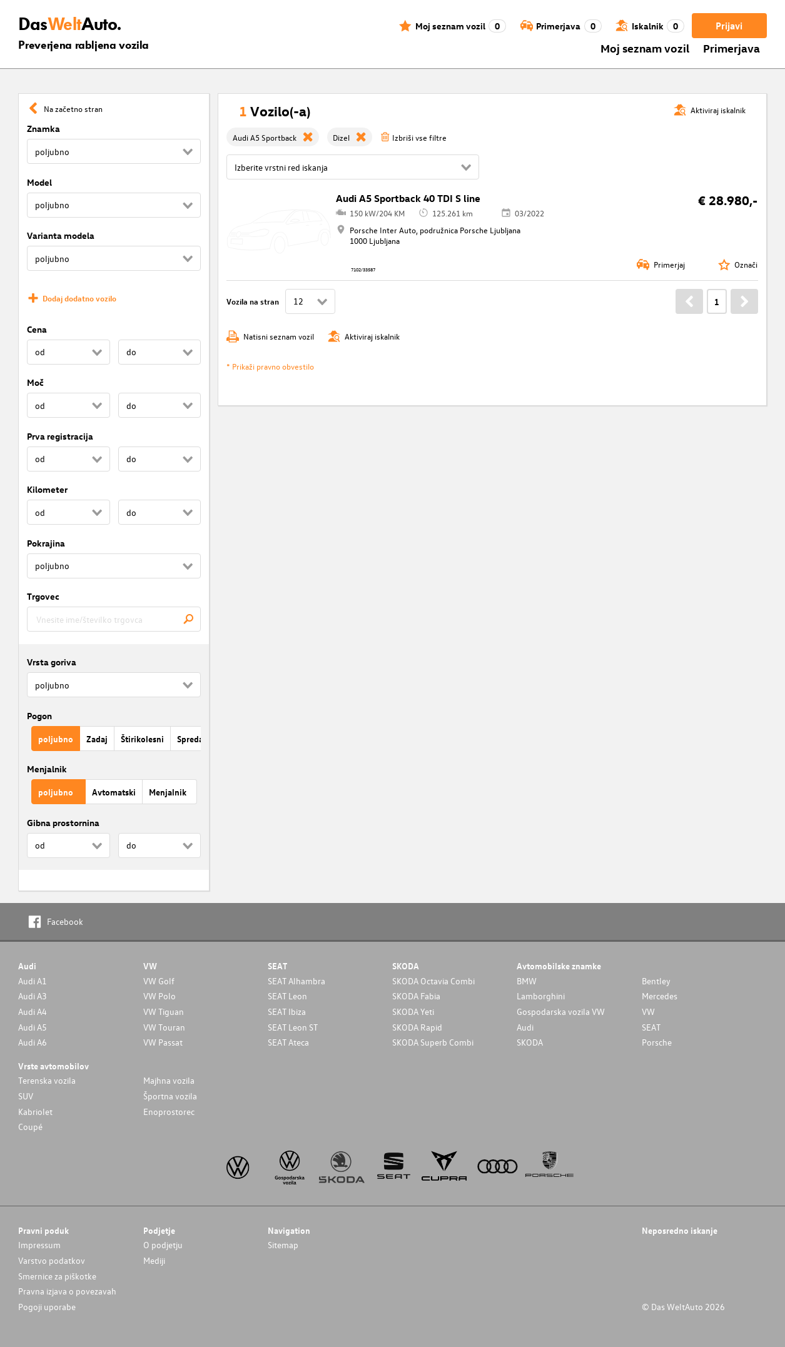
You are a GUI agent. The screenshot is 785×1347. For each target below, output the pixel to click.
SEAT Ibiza (287, 1011)
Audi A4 (32, 1011)
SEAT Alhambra (296, 981)
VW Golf (159, 981)
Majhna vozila (169, 1080)
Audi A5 (32, 1027)
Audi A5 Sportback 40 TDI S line (408, 198)
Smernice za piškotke (57, 1276)
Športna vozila (170, 1096)
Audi (525, 1027)
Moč (35, 382)
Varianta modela (60, 235)
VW (648, 1011)
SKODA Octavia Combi (433, 981)
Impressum (39, 1245)
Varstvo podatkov (51, 1260)
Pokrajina (46, 543)
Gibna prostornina (63, 823)
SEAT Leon (287, 996)
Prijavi (729, 25)
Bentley (656, 981)
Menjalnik (47, 769)
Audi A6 (32, 1042)
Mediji (154, 1260)
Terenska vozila (47, 1080)
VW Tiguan (163, 1011)
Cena (37, 329)
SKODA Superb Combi (433, 1042)
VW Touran (164, 1027)
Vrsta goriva (51, 662)
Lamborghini (541, 996)
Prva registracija (60, 436)
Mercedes (659, 996)
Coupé (30, 1127)
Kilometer (47, 489)
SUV (25, 1096)
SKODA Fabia (416, 996)
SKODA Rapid (417, 1027)
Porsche (657, 1042)
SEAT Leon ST (293, 1027)
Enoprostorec (169, 1111)
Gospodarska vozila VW (561, 1011)
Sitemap (283, 1245)
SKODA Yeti (413, 1011)
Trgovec (43, 596)
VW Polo (159, 996)
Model (39, 182)
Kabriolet (35, 1111)
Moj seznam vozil (644, 48)
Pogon (39, 716)
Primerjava (731, 48)
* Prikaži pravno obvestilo (270, 366)
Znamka (43, 128)
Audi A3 (32, 996)
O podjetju (163, 1245)
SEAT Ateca (288, 1042)
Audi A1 (32, 981)
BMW (527, 981)
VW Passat (163, 1042)
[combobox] (114, 619)
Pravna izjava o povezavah (67, 1291)
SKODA (530, 1042)
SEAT (651, 1027)
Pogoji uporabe (47, 1307)
